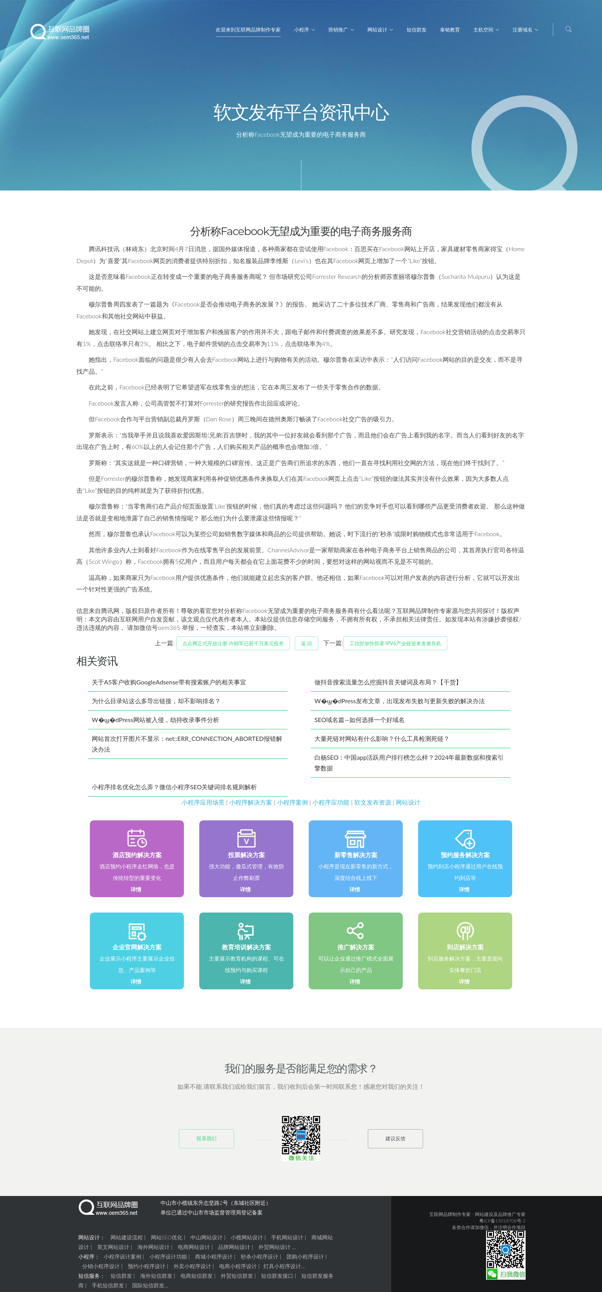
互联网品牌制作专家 (450, 1217)
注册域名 (523, 30)
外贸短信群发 (237, 1278)
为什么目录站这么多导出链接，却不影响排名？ (156, 703)
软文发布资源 (372, 805)
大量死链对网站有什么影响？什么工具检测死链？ (382, 741)
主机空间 (483, 30)
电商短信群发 (196, 1278)
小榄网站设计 (247, 1240)
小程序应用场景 (203, 805)
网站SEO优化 (166, 1240)
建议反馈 (395, 1141)
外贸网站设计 (274, 1250)
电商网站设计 (194, 1250)
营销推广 (338, 30)
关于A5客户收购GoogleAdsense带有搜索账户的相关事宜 (169, 685)
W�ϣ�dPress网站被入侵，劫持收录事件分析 (155, 722)
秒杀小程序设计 (259, 1259)
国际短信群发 (148, 1288)
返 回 (306, 646)
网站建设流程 (127, 1240)
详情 (136, 892)
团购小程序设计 (305, 1259)
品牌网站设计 (234, 1250)
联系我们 (207, 1141)
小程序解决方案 (250, 805)
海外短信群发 (156, 1278)
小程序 (301, 30)
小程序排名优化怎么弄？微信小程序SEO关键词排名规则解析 (174, 789)
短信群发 (417, 30)
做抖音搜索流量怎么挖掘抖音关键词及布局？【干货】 (388, 685)
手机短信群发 (108, 1288)
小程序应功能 (331, 805)
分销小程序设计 (101, 1269)
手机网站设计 (287, 1240)
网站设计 (377, 30)
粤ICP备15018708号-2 (502, 1224)
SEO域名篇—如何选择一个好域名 (359, 722)
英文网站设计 (113, 1250)
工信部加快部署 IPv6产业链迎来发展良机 (395, 646)
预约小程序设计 (146, 1269)
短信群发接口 (277, 1278)
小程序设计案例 (122, 1259)
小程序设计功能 (168, 1259)
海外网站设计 (153, 1250)
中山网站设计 (206, 1240)
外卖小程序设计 (192, 1269)
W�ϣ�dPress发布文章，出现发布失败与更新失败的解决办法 (399, 703)
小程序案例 (292, 805)
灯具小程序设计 (282, 1269)
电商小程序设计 (238, 1269)
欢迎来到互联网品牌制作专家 (248, 30)
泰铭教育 (450, 30)
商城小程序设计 (214, 1259)
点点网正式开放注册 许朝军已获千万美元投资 (232, 646)
